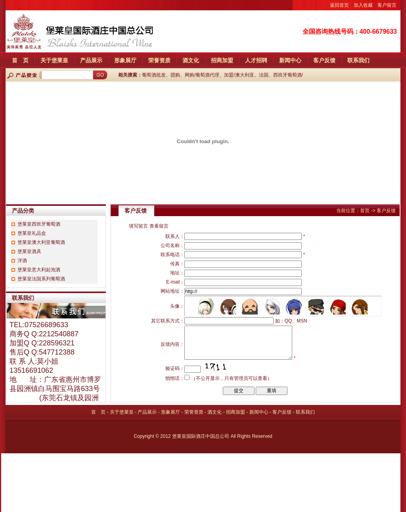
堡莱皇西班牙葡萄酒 (38, 224)
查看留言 (159, 226)
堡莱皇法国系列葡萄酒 (41, 279)
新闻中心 (290, 60)
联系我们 (358, 60)
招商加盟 (222, 60)
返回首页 (339, 5)
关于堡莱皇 (54, 60)
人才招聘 (256, 60)
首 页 (20, 60)
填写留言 (138, 226)
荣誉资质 (159, 60)
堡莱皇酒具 (29, 251)
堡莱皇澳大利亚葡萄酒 (41, 242)
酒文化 (190, 60)
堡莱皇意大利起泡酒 (38, 269)
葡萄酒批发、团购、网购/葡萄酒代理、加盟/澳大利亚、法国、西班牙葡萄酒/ (222, 75)
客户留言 (386, 5)
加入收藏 (363, 5)
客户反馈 (324, 60)
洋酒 (22, 260)
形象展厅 (125, 60)
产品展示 (91, 60)
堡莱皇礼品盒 (31, 233)
